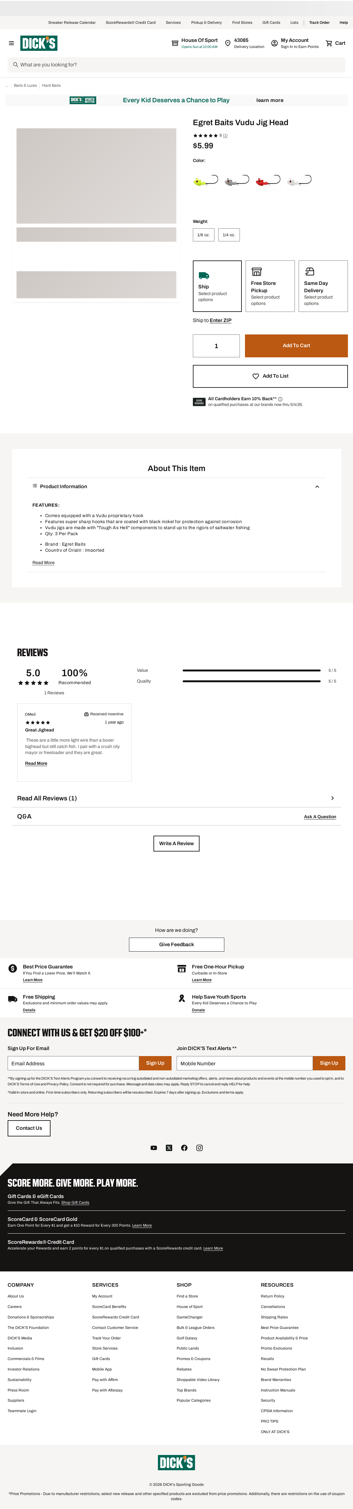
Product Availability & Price (284, 1338)
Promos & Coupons (193, 1359)
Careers (15, 1306)
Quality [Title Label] (144, 681)
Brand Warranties (276, 1380)
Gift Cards (271, 22)
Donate (198, 1010)
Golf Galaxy (187, 1338)
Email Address (27, 1063)
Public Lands (188, 1348)
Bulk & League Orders (195, 1327)
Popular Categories (194, 1400)
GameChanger (190, 1317)
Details (29, 1010)
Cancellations (273, 1306)
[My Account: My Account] (295, 43)
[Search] (182, 64)
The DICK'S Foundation (28, 1327)
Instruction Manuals (278, 1390)
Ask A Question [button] (320, 816)
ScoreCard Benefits (109, 1306)
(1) (225, 135)
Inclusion (15, 1348)
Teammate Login (22, 1411)
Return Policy (272, 1296)
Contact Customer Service (115, 1327)
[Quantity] (216, 345)
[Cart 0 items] (335, 43)
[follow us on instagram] (199, 1148)
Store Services (105, 1348)
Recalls (267, 1359)
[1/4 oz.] (229, 234)
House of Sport (190, 1306)
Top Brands (186, 1390)
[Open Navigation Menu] (11, 43)
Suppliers (16, 1400)
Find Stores (242, 22)
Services (173, 22)
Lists (294, 22)
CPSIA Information (277, 1411)
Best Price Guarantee (280, 1327)
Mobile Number (197, 1063)
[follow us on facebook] (184, 1148)
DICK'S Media (20, 1338)
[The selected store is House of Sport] (195, 43)
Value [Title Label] (142, 670)
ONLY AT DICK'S (275, 1432)
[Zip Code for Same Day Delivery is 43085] (244, 43)
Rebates (184, 1369)
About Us (16, 1296)
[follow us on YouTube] (154, 1148)
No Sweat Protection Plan (283, 1369)
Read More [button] (43, 562)
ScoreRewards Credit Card (115, 1317)
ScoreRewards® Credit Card (131, 22)
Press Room (18, 1390)
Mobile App (102, 1369)
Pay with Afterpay (107, 1390)
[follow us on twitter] (169, 1148)
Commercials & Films (26, 1359)
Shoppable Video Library (198, 1380)
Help (344, 22)
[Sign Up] (155, 1063)
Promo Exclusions (276, 1348)
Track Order (319, 22)
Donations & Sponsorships (31, 1317)
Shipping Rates (274, 1317)
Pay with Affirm (105, 1380)
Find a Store (187, 1296)
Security (268, 1400)
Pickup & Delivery (206, 22)
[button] (221, 320)
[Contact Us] (29, 1128)
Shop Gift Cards (75, 1202)
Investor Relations (23, 1369)
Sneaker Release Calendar (72, 22)
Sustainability (19, 1380)
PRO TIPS (269, 1421)
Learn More (269, 100)
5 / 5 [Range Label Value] (332, 670)
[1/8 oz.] (203, 234)
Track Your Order (106, 1338)
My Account (102, 1296)
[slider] (252, 670)
